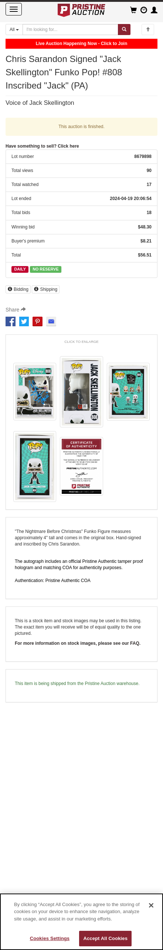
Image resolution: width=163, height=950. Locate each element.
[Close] (151, 905)
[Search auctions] (70, 29)
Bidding (18, 289)
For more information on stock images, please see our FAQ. (77, 643)
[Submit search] (124, 29)
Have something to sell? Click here (42, 146)
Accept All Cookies (105, 938)
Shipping (45, 289)
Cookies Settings (50, 938)
